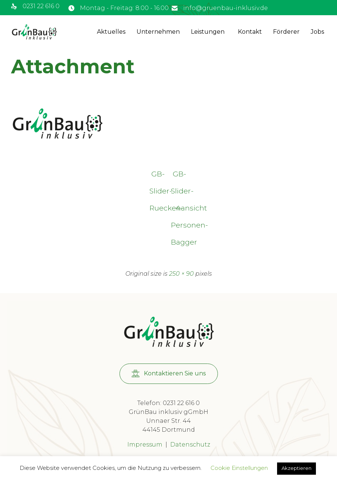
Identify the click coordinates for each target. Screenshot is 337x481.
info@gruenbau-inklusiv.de (225, 7)
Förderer (286, 31)
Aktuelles (111, 31)
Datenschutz (190, 444)
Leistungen (208, 31)
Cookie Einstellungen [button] (239, 467)
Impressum (144, 444)
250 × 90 (181, 273)
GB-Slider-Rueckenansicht (157, 175)
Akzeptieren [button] (296, 468)
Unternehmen (158, 31)
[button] (168, 374)
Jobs (317, 31)
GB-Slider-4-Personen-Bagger (179, 175)
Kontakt (250, 31)
